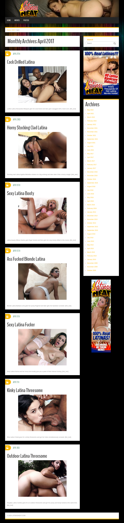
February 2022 (92, 121)
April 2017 (90, 157)
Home (9, 20)
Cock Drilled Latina (21, 62)
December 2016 (92, 172)
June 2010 (90, 241)
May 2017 (90, 154)
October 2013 (91, 223)
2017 (13, 30)
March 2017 (91, 161)
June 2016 (90, 194)
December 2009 (92, 263)
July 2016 (90, 190)
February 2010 (92, 256)
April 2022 (90, 113)
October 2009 (91, 270)
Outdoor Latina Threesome (27, 456)
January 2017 (91, 168)
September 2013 (92, 227)
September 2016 (92, 183)
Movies (17, 20)
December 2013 (92, 216)
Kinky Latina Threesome (25, 390)
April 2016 (90, 201)
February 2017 (92, 164)
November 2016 (92, 175)
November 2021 (92, 132)
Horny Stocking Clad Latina (27, 127)
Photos (26, 20)
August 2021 (91, 143)
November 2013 (92, 219)
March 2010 (91, 252)
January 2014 (91, 212)
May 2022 (90, 110)
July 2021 (90, 146)
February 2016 (92, 208)
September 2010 (92, 230)
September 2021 (92, 139)
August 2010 (91, 234)
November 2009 (92, 267)
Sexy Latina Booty (20, 193)
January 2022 (91, 124)
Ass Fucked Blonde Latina (26, 259)
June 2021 (90, 150)
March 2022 (91, 117)
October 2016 (91, 179)
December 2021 (92, 128)
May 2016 (90, 197)
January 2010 (91, 259)
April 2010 (90, 248)
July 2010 (90, 237)
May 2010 (90, 245)
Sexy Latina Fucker (21, 324)
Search (90, 40)
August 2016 (91, 186)
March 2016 (91, 205)
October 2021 (91, 135)
